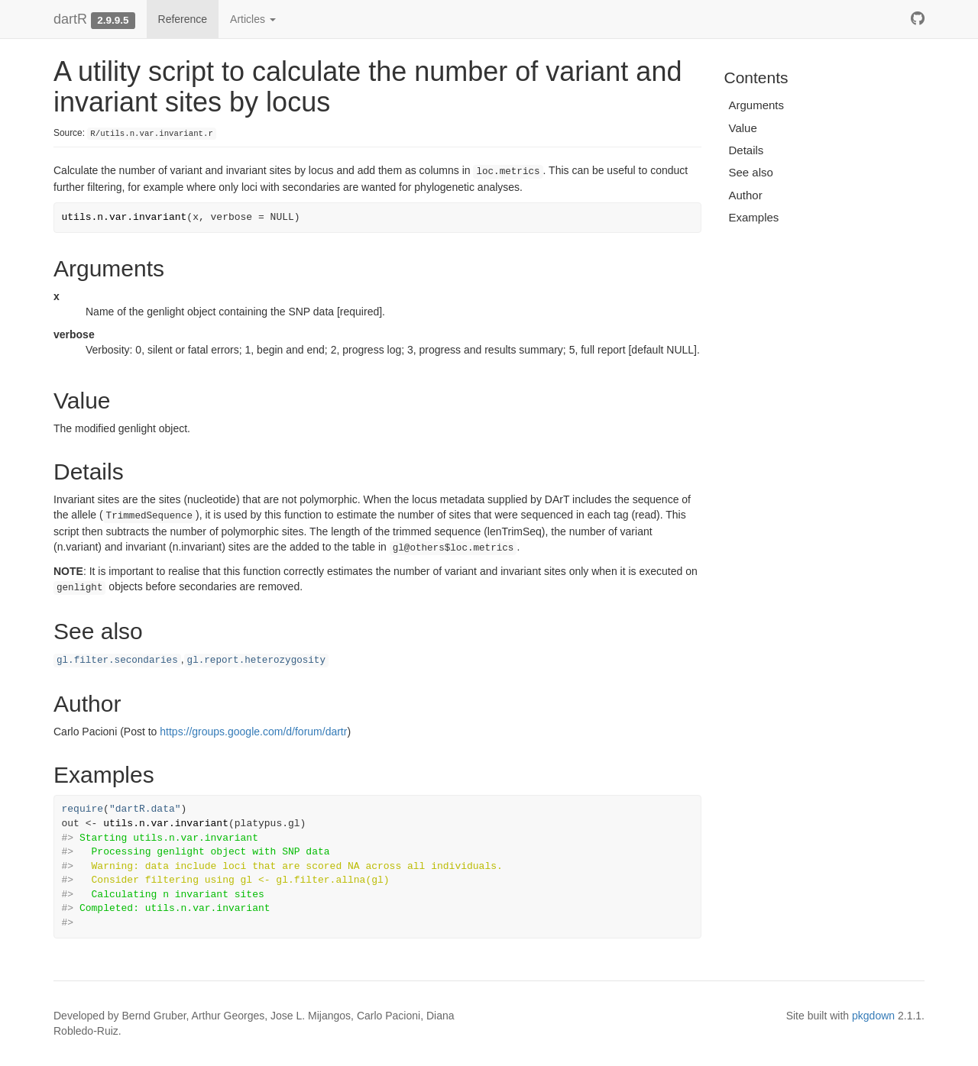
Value (743, 127)
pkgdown (873, 1015)
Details (746, 150)
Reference (183, 19)
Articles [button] (253, 19)
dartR (70, 19)
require (83, 809)
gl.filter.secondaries (117, 660)
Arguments (757, 105)
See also (751, 172)
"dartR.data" (145, 809)
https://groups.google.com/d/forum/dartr (253, 731)
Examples (754, 217)
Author (746, 195)
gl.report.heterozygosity (256, 660)
